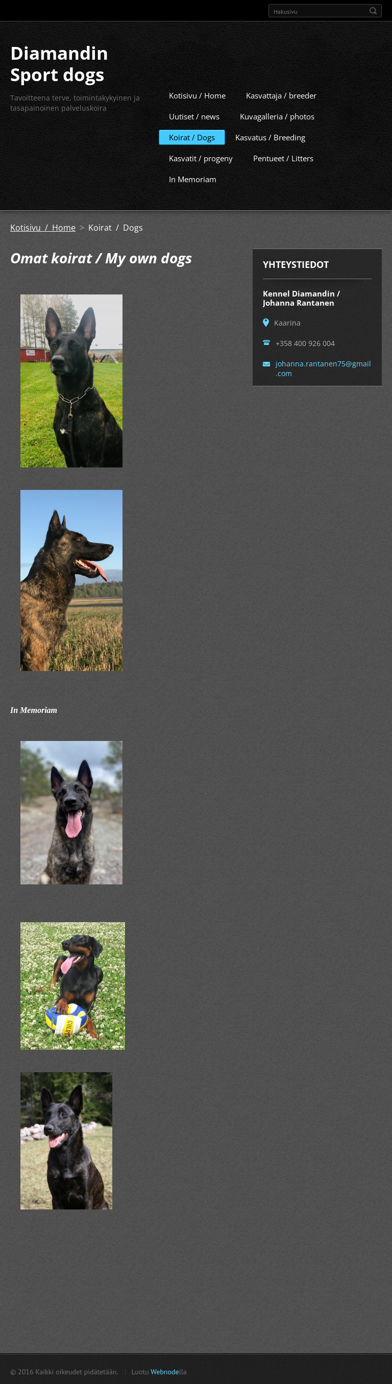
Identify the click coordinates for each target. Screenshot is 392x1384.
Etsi (373, 10)
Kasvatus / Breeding (270, 136)
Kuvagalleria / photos (277, 115)
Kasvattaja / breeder (281, 94)
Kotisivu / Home (197, 94)
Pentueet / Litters (283, 157)
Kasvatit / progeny (201, 157)
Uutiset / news (194, 115)
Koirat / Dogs (192, 136)
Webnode (165, 1370)
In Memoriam (192, 177)
